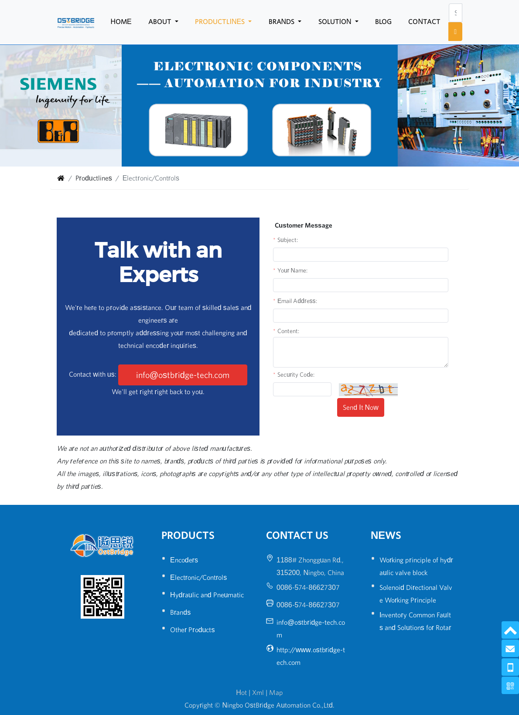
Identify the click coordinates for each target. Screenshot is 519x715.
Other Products (192, 629)
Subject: (287, 239)
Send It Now (360, 407)
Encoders (184, 560)
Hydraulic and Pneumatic (207, 595)
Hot (241, 692)
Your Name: (292, 270)
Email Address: (297, 300)
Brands (283, 21)
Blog (383, 21)
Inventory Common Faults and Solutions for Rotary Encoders (415, 627)
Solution (335, 21)
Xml (258, 692)
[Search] (455, 12)
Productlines (220, 21)
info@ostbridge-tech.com (182, 375)
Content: (288, 330)
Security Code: (295, 374)
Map (276, 692)
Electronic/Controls (198, 577)
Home (120, 21)
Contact (424, 21)
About (160, 21)
